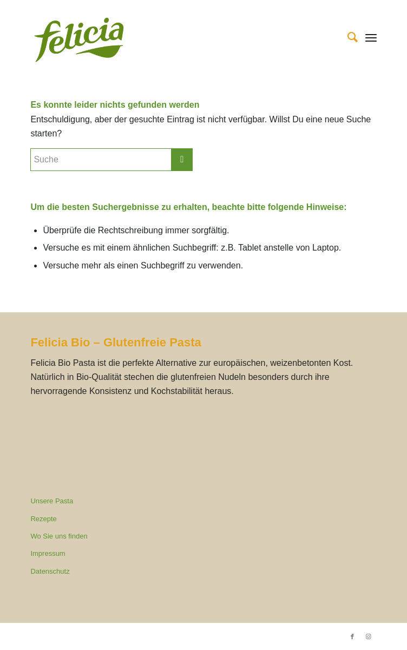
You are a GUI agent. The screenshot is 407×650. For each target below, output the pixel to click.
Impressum (47, 553)
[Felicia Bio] (168, 40)
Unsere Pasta (51, 501)
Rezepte (43, 519)
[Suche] (347, 37)
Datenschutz (49, 571)
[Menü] (371, 37)
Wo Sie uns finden (58, 536)
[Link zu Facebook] (352, 636)
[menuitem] (347, 37)
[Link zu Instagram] (368, 636)
